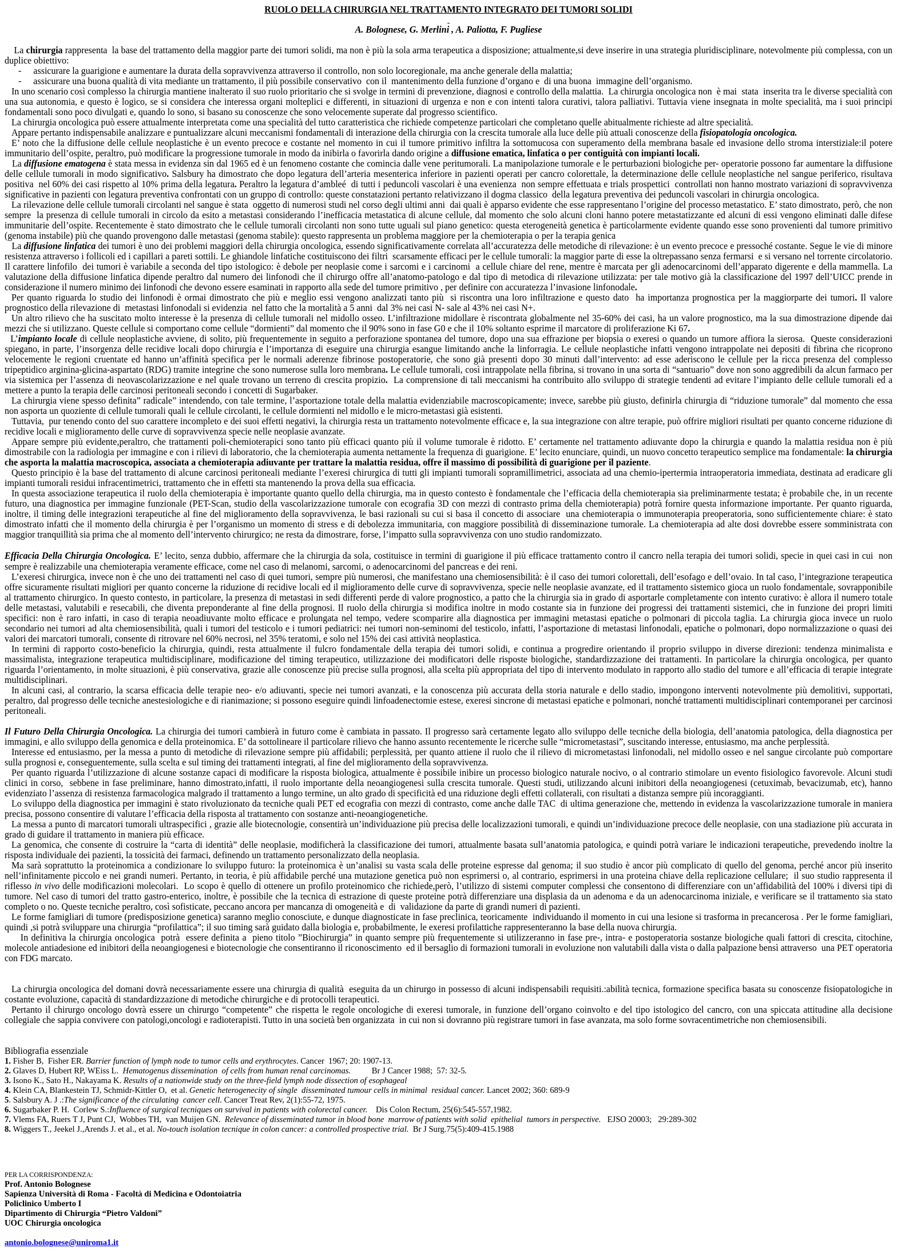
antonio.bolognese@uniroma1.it (61, 1242)
